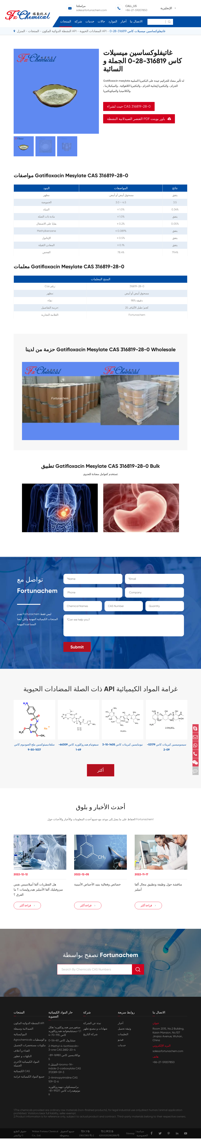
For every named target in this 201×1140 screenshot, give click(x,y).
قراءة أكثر (27, 907)
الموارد (112, 21)
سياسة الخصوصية (142, 1135)
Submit (77, 645)
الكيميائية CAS (22, 1072)
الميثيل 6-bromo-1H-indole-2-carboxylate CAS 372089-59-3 (64, 1069)
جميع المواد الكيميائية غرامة (29, 1078)
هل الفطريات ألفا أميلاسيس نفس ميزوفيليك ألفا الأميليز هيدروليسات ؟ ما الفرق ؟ (38, 889)
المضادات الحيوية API (93, 31)
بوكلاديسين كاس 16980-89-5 (64, 1058)
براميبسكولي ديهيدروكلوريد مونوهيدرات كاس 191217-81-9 (64, 1092)
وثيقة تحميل (124, 1030)
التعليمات (123, 1035)
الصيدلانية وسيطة (23, 1030)
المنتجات (65, 21)
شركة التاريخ (90, 1035)
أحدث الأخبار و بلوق (100, 806)
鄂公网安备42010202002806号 (109, 1135)
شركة (78, 21)
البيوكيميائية (20, 1035)
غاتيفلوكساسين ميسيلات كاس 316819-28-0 (137, 31)
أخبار (123, 21)
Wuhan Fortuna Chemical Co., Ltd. (45, 1135)
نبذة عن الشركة (92, 1024)
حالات (101, 21)
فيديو (120, 1041)
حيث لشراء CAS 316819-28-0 (129, 106)
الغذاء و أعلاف (22, 1052)
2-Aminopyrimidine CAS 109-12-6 (63, 1080)
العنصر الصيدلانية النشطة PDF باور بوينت (139, 119)
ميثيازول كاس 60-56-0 (62, 1041)
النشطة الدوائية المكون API (59, 31)
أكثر (100, 768)
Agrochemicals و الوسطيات (30, 1041)
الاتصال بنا (136, 21)
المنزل (21, 31)
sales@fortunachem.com (91, 10)
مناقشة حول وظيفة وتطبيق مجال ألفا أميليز (158, 886)
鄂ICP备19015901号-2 (86, 1135)
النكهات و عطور (23, 1057)
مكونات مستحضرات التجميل (30, 1046)
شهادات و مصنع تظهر (95, 1030)
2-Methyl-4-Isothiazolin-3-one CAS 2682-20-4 (63, 1049)
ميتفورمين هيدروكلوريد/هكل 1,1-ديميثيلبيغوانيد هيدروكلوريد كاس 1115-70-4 (64, 1032)
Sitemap (130, 1135)
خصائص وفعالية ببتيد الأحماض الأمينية (97, 884)
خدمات (89, 21)
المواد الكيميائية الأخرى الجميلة (26, 1064)
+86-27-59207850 (136, 10)
